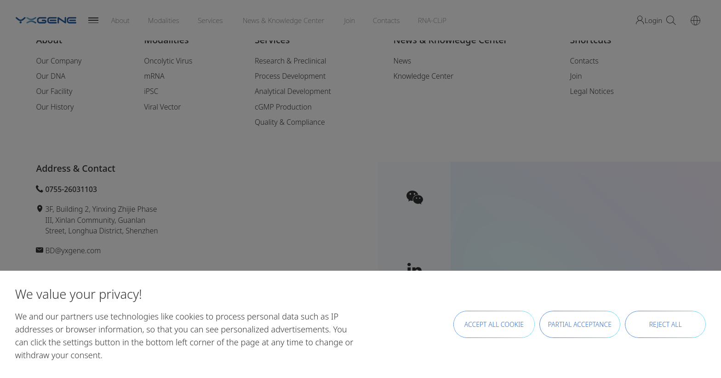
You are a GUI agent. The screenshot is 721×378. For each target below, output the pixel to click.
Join (576, 76)
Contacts (584, 61)
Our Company (58, 61)
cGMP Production (283, 107)
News (402, 61)
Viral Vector (162, 107)
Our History (55, 107)
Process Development (290, 76)
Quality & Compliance (290, 122)
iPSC (151, 91)
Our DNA (50, 76)
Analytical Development (293, 91)
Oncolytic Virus (168, 61)
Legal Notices (591, 91)
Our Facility (54, 91)
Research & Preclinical (290, 61)
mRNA (154, 76)
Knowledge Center (423, 76)
